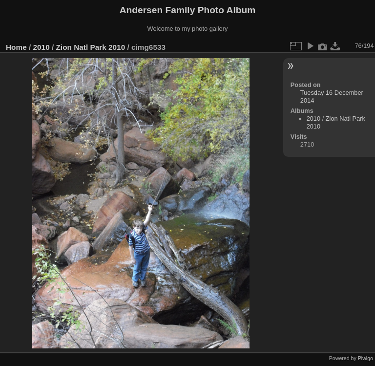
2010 (41, 47)
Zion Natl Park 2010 (90, 47)
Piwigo (365, 358)
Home (16, 47)
